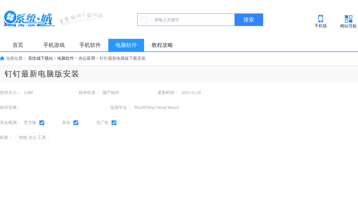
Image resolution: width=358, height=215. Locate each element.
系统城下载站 (40, 58)
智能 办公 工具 (32, 137)
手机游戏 (54, 45)
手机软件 (90, 45)
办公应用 (86, 58)
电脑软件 (126, 45)
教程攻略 (162, 45)
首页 (18, 45)
